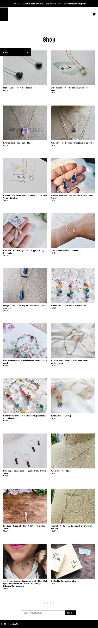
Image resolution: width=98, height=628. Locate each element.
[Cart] (94, 14)
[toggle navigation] (4, 14)
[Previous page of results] (45, 602)
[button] (15, 52)
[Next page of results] (53, 602)
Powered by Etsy (13, 624)
